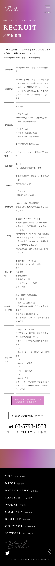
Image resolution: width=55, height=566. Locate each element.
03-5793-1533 (30, 426)
